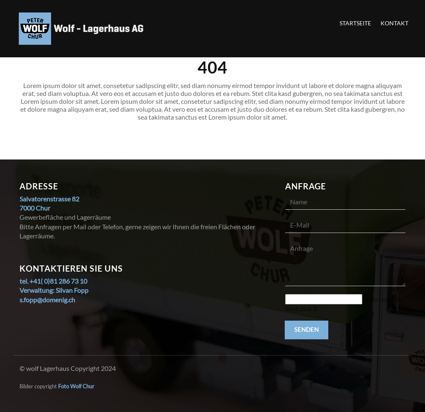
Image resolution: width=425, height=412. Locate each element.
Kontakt (394, 23)
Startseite (355, 23)
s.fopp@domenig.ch (47, 300)
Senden (306, 329)
